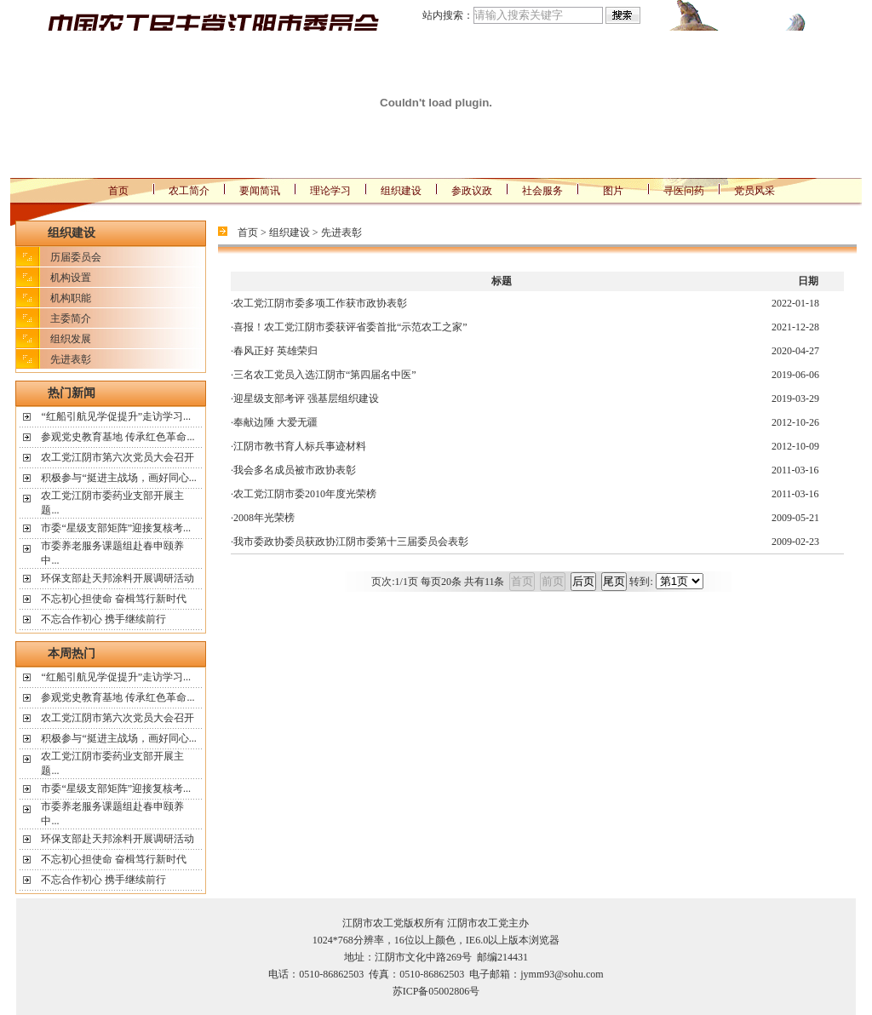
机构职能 (70, 298)
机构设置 (70, 278)
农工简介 (189, 191)
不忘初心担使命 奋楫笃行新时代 (113, 599)
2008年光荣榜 (264, 518)
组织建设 (401, 191)
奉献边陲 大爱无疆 (275, 422)
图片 (613, 191)
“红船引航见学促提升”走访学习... (116, 416)
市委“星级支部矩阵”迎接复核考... (116, 528)
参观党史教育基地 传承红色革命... (117, 437)
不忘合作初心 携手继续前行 (103, 619)
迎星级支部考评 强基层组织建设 (306, 398)
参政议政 (471, 191)
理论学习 (330, 191)
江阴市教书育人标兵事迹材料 (299, 446)
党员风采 (754, 191)
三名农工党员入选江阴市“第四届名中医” (324, 375)
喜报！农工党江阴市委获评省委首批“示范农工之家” (350, 327)
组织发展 (70, 339)
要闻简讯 (259, 191)
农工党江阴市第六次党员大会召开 (117, 457)
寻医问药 (683, 191)
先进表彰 (70, 359)
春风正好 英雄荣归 (275, 351)
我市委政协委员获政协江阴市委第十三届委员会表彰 (350, 542)
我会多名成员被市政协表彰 (294, 470)
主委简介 (70, 318)
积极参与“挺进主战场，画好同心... (118, 478)
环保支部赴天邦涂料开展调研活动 (117, 578)
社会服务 (542, 191)
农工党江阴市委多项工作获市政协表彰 (320, 303)
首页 (118, 191)
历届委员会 (75, 257)
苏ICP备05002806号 (436, 991)
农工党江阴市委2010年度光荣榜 (304, 494)
